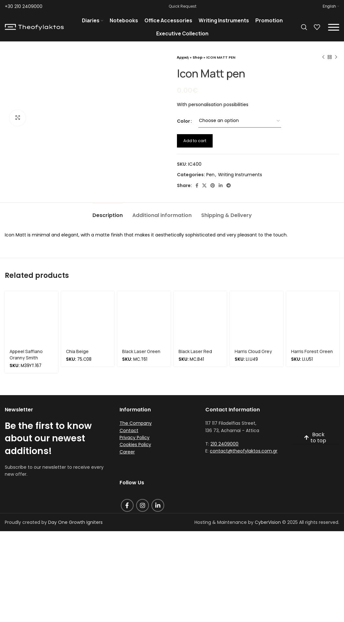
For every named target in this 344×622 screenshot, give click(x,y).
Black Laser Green (141, 351)
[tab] (107, 212)
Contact (129, 430)
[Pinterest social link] (213, 185)
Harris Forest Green (312, 351)
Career (127, 452)
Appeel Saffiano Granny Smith (26, 354)
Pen (210, 174)
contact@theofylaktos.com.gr (243, 451)
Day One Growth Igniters (75, 522)
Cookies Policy (135, 444)
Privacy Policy (135, 437)
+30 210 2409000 (23, 6)
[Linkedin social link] (220, 185)
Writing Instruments (240, 174)
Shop (197, 57)
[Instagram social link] (142, 505)
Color (183, 121)
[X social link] (204, 185)
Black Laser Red (195, 351)
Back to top (315, 437)
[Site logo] (34, 27)
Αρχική (183, 57)
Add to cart (194, 141)
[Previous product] (323, 57)
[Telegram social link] (228, 185)
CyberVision (268, 522)
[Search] (304, 27)
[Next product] (336, 57)
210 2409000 (224, 444)
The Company (136, 423)
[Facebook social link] (197, 185)
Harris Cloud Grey (253, 351)
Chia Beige (77, 351)
